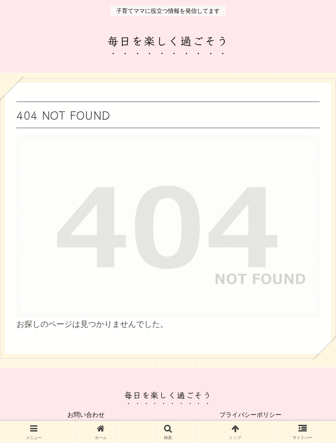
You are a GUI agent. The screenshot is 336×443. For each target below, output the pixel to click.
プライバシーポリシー (250, 414)
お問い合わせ (86, 414)
